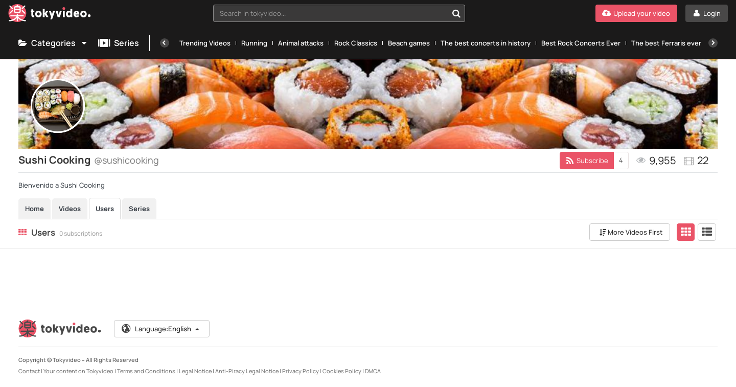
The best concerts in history (486, 43)
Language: (161, 328)
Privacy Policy (300, 371)
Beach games (409, 43)
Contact (29, 371)
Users (105, 208)
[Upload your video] (636, 13)
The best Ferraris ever (666, 43)
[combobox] (339, 13)
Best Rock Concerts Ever (580, 43)
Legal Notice (195, 371)
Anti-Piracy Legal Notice (247, 371)
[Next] (713, 43)
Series (118, 43)
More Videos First (631, 232)
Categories (53, 43)
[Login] (706, 13)
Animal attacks (301, 43)
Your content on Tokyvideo (78, 371)
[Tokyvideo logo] (49, 15)
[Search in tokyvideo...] (456, 13)
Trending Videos (205, 43)
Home (34, 208)
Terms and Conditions (146, 371)
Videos (70, 208)
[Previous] (164, 43)
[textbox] (330, 13)
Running (254, 43)
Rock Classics (355, 43)
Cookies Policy (342, 371)
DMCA (373, 371)
